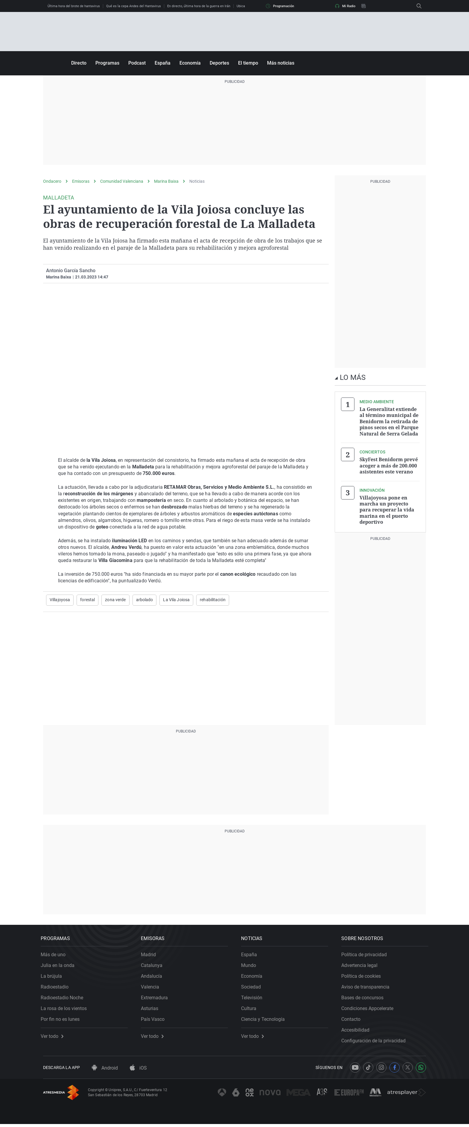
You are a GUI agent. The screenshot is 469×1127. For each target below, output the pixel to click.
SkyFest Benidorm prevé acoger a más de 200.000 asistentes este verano (389, 465)
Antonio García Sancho (70, 270)
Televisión (254, 998)
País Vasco (155, 1020)
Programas (107, 63)
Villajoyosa (60, 600)
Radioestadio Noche (64, 998)
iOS (138, 1071)
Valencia (152, 987)
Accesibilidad (358, 1030)
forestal (87, 600)
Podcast (137, 63)
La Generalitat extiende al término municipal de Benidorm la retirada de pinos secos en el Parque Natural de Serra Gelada (389, 421)
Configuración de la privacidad (376, 1041)
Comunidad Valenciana (121, 181)
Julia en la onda (60, 966)
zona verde (115, 600)
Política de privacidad (366, 955)
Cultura (251, 1009)
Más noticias (280, 63)
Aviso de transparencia (368, 987)
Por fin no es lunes (62, 1020)
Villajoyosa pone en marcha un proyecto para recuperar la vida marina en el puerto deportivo (387, 508)
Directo (78, 63)
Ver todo (54, 1037)
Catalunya (154, 966)
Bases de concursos (365, 998)
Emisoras (80, 181)
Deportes (219, 63)
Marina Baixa (166, 181)
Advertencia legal (362, 966)
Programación (280, 6)
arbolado (144, 600)
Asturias (152, 1009)
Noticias (197, 181)
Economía (190, 63)
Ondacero (52, 181)
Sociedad (253, 987)
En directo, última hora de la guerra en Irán (198, 6)
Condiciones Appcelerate (370, 1009)
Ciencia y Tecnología (265, 1020)
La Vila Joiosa (176, 600)
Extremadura (156, 998)
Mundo (250, 966)
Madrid (150, 955)
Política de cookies (363, 977)
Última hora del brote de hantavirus (74, 6)
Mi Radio (345, 6)
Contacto (353, 1020)
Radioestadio (57, 987)
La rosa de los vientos (66, 1009)
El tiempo (248, 63)
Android (105, 1071)
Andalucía (154, 977)
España (162, 63)
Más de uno (55, 955)
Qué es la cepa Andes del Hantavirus (133, 6)
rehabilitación (213, 600)
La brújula (53, 977)
